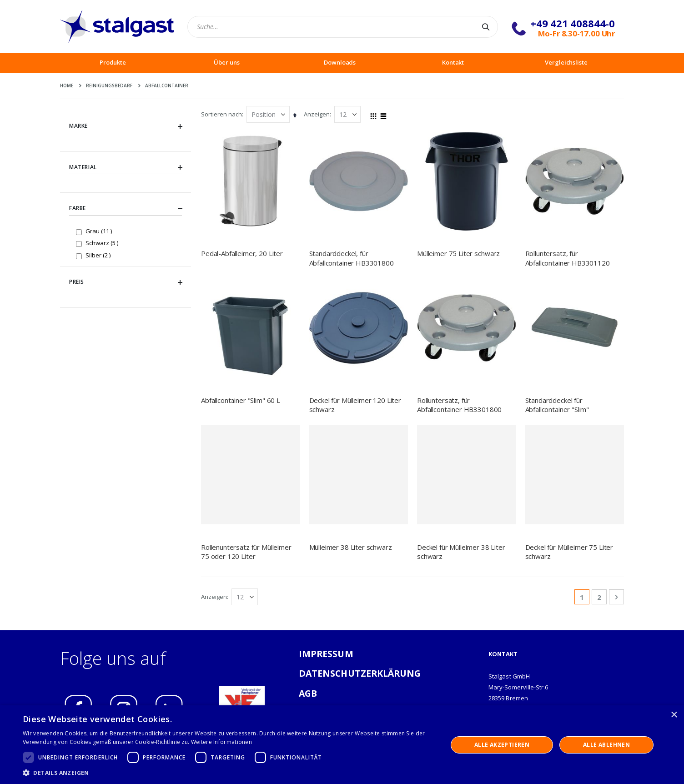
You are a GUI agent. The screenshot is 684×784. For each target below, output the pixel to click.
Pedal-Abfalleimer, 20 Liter (242, 253)
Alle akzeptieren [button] (501, 745)
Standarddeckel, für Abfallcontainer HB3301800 (351, 258)
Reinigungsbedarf (109, 85)
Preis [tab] (125, 282)
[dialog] (342, 744)
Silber (99, 255)
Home (66, 85)
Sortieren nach (221, 114)
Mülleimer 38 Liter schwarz (350, 547)
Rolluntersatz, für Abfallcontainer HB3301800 (459, 405)
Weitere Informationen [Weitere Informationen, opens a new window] (221, 742)
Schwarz (103, 242)
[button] (229, 772)
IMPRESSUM (326, 654)
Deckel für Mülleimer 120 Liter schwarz (355, 405)
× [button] (673, 715)
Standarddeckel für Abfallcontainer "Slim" (557, 405)
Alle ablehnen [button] (606, 745)
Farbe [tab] (125, 209)
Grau (100, 230)
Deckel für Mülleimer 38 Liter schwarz (461, 552)
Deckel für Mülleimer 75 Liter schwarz (569, 552)
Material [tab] (125, 167)
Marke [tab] (125, 126)
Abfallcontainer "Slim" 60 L (240, 400)
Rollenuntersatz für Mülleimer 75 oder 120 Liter (246, 552)
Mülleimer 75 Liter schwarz (458, 253)
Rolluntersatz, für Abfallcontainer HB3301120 (567, 258)
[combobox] (342, 27)
